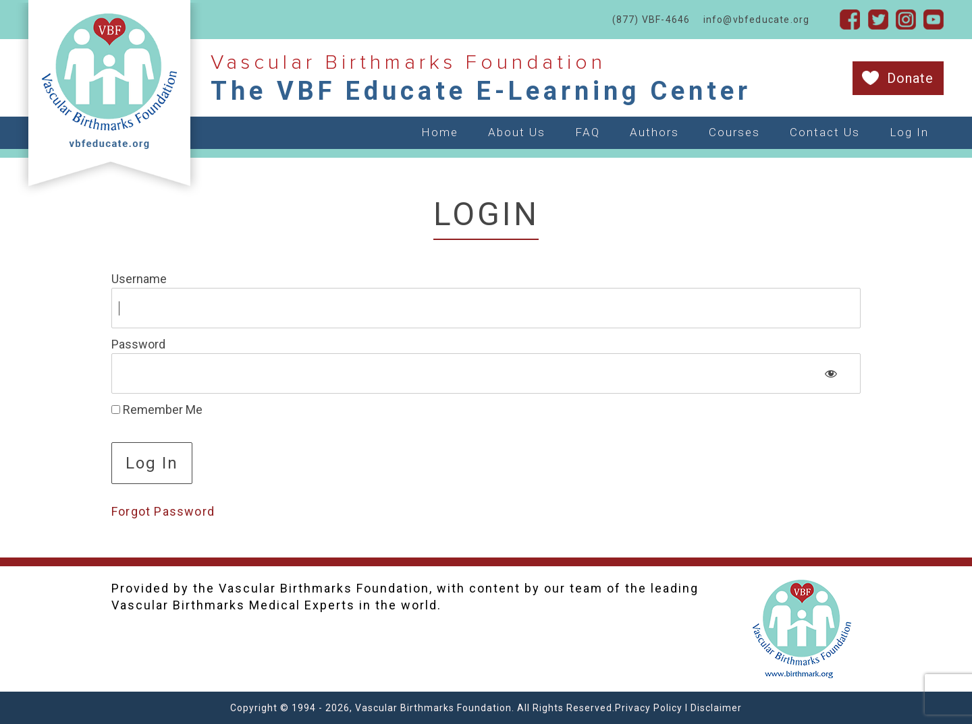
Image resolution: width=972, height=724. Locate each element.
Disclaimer (716, 707)
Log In (909, 132)
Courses (734, 132)
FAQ (587, 132)
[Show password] (831, 373)
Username (139, 279)
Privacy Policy (648, 707)
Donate (910, 78)
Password (138, 344)
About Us (516, 132)
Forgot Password (163, 511)
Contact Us (825, 132)
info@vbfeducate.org (756, 19)
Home (439, 132)
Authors (654, 132)
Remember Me (156, 409)
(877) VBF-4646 (651, 19)
